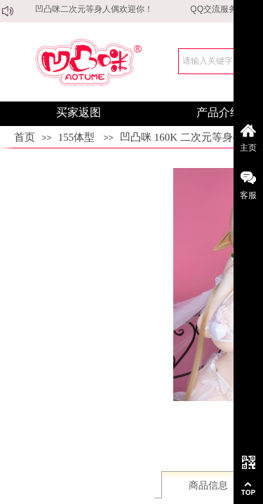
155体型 (76, 137)
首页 (24, 137)
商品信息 (208, 485)
